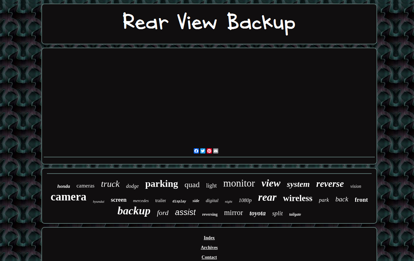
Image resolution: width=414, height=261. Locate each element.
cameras (86, 186)
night (228, 201)
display (179, 201)
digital (212, 200)
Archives (209, 247)
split (277, 213)
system (298, 184)
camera (68, 196)
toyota (257, 213)
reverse (330, 183)
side (195, 200)
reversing (210, 214)
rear (267, 197)
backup (133, 211)
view (270, 183)
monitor (239, 183)
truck (110, 184)
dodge (132, 186)
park (324, 200)
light (211, 185)
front (361, 199)
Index (209, 237)
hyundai (98, 201)
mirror (233, 213)
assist (185, 212)
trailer (160, 200)
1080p (245, 200)
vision (355, 186)
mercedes (141, 200)
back (341, 199)
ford (163, 213)
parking (161, 183)
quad (192, 184)
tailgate (295, 214)
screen (119, 200)
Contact (209, 257)
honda (63, 186)
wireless (297, 198)
